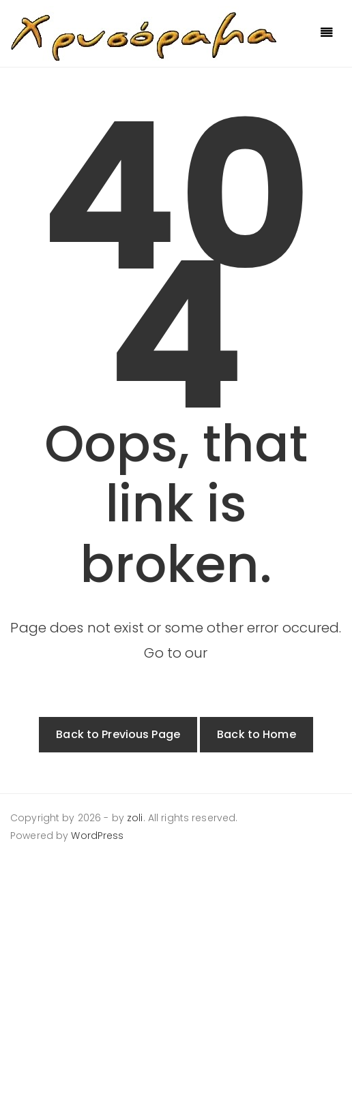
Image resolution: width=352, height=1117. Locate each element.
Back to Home (256, 734)
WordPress (97, 835)
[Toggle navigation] (327, 33)
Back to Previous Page (118, 734)
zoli (135, 818)
